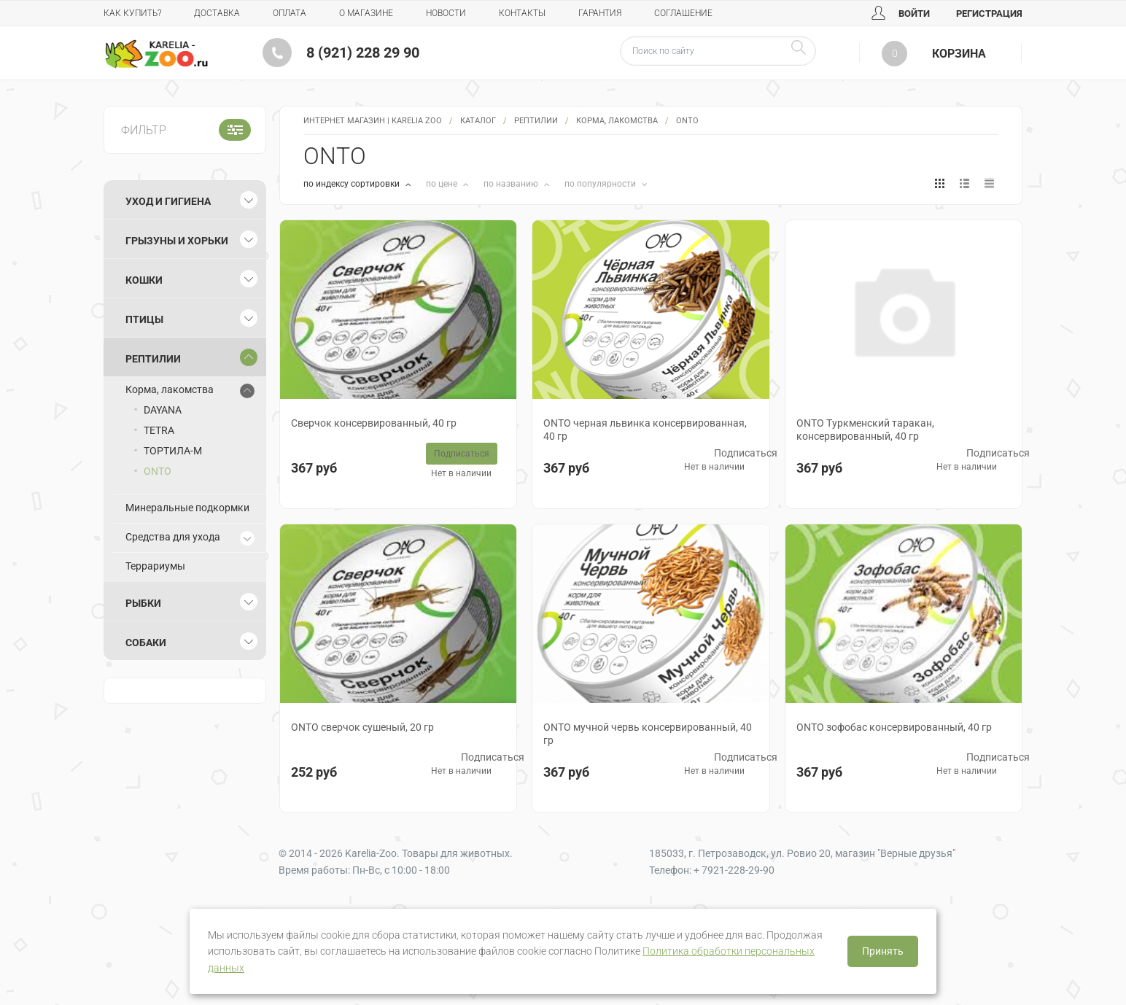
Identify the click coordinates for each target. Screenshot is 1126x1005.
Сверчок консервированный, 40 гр (374, 423)
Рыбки (143, 603)
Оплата (289, 13)
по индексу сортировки (352, 184)
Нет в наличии (461, 473)
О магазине (366, 13)
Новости (446, 13)
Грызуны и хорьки (176, 241)
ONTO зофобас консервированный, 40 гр (894, 727)
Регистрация (989, 13)
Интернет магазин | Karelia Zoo (372, 120)
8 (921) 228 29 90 (362, 52)
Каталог (478, 120)
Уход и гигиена (168, 201)
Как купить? (132, 13)
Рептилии (536, 120)
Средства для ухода (172, 537)
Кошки (144, 280)
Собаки (145, 642)
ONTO (157, 471)
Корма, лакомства (617, 120)
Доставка (217, 13)
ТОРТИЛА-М (173, 451)
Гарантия (599, 13)
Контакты (522, 13)
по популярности (601, 184)
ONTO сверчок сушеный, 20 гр (362, 727)
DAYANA (163, 410)
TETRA (159, 430)
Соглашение (683, 13)
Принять (883, 951)
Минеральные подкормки (187, 507)
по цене (442, 184)
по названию (512, 184)
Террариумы (155, 566)
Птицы (144, 319)
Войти (900, 13)
